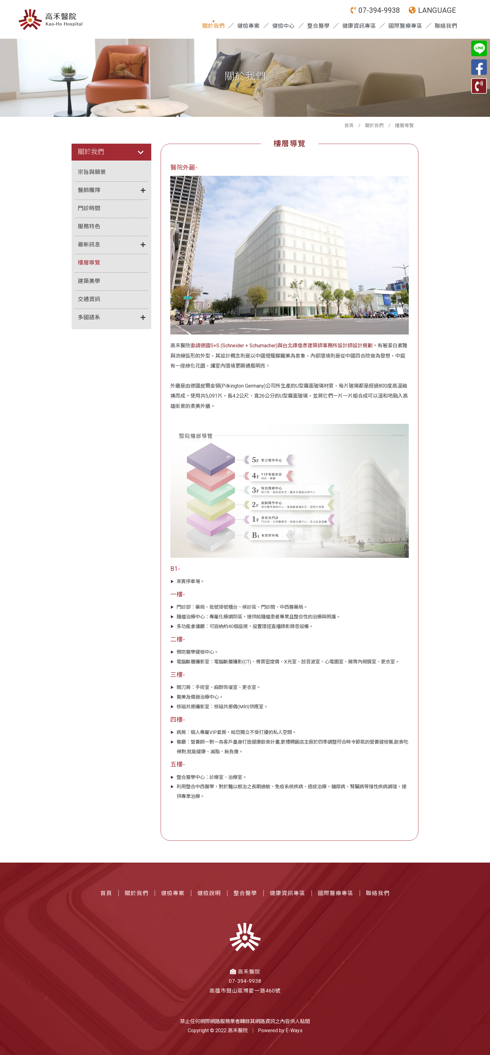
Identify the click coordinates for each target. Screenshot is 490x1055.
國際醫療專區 (405, 26)
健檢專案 (248, 26)
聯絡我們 (446, 26)
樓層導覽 (89, 263)
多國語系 (111, 318)
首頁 (349, 125)
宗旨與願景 (92, 172)
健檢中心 (283, 26)
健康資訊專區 (359, 26)
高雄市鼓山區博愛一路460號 (245, 991)
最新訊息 (111, 245)
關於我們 (213, 26)
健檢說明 (209, 893)
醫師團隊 (111, 191)
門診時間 (89, 208)
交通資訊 (89, 299)
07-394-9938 (375, 10)
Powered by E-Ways (280, 1030)
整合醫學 (318, 26)
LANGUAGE (432, 10)
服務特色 (89, 226)
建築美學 (89, 281)
